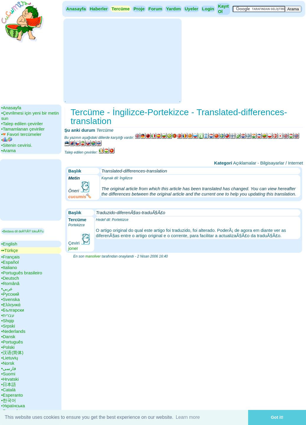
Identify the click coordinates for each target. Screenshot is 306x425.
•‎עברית (7, 315)
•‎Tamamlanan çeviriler (23, 128)
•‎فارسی (8, 368)
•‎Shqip (7, 320)
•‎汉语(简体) (12, 352)
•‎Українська (13, 405)
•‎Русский (10, 294)
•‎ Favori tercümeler (21, 134)
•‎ (6, 139)
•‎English (9, 243)
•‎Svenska (10, 299)
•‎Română (10, 283)
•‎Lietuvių (9, 357)
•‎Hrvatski (10, 379)
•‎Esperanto (12, 395)
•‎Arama (8, 150)
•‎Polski (7, 347)
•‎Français (10, 256)
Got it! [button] (277, 417)
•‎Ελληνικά (10, 304)
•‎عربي (7, 288)
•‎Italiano (9, 267)
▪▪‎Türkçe (9, 250)
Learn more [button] (188, 417)
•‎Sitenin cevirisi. (16, 145)
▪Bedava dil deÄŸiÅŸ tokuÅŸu (22, 231)
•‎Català (8, 389)
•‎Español (10, 262)
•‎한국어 (8, 400)
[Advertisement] (122, 60)
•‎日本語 (8, 384)
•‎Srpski (8, 325)
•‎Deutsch (10, 278)
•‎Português (12, 341)
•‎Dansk (8, 336)
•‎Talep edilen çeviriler (22, 123)
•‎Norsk (7, 363)
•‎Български (12, 309)
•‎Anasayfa (11, 107)
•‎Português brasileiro (21, 272)
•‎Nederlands (13, 331)
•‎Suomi (8, 373)
